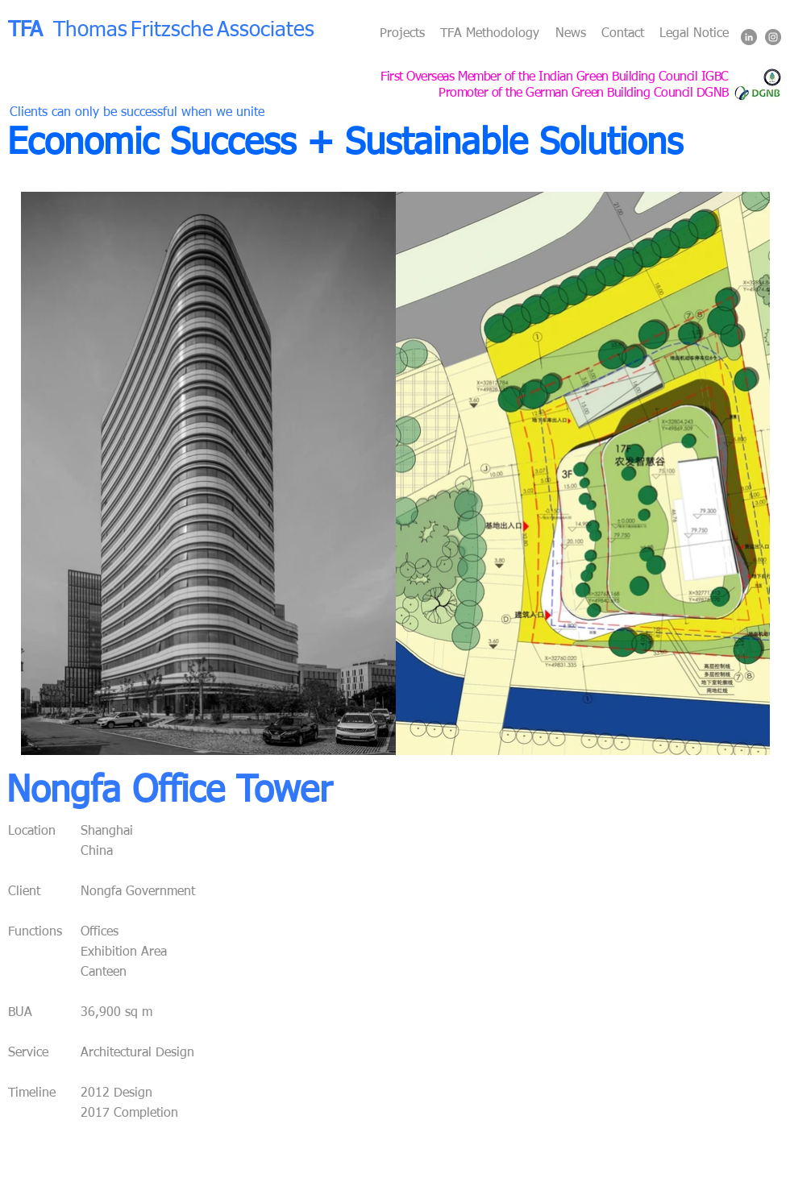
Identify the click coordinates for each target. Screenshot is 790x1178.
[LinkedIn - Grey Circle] (749, 37)
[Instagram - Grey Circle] (773, 37)
